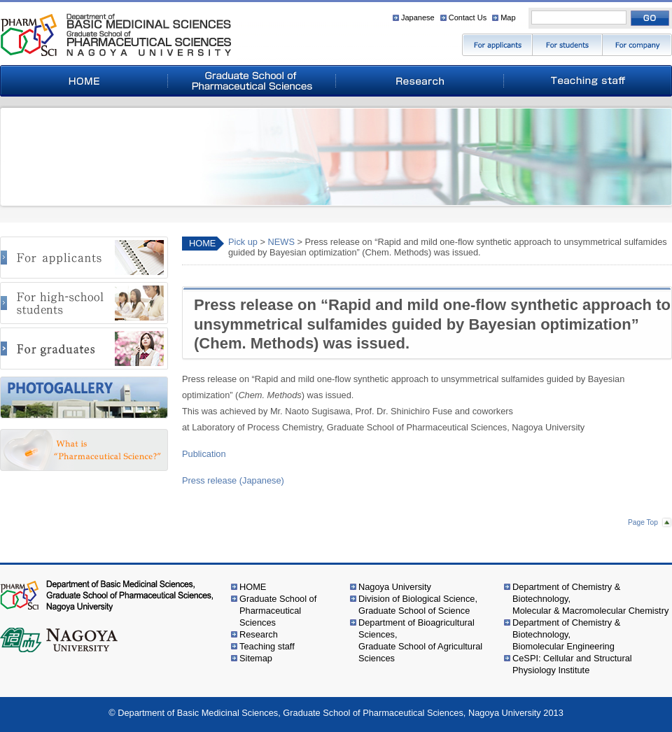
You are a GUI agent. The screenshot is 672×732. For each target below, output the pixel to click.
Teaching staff (267, 646)
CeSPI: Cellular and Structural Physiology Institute (572, 664)
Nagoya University (394, 587)
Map (507, 17)
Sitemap (255, 658)
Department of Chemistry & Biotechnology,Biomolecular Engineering (566, 634)
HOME (202, 243)
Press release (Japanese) (233, 480)
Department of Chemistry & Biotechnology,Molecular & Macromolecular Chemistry (590, 599)
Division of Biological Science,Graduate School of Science (417, 604)
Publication (204, 454)
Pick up (243, 242)
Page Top (643, 522)
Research (258, 634)
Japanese (418, 17)
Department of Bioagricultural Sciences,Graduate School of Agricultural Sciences (420, 640)
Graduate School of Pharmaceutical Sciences (277, 610)
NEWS (281, 242)
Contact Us (467, 17)
